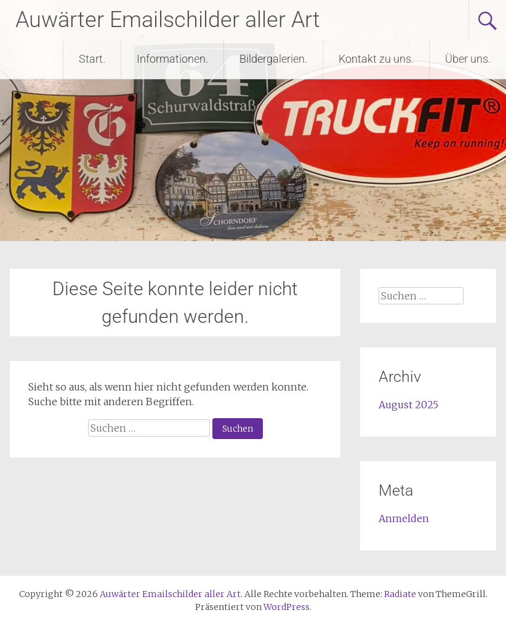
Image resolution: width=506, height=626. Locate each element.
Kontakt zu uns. (376, 58)
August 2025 (408, 404)
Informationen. (172, 58)
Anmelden (404, 518)
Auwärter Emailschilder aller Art (167, 20)
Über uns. (468, 58)
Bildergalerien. (273, 58)
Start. (92, 58)
